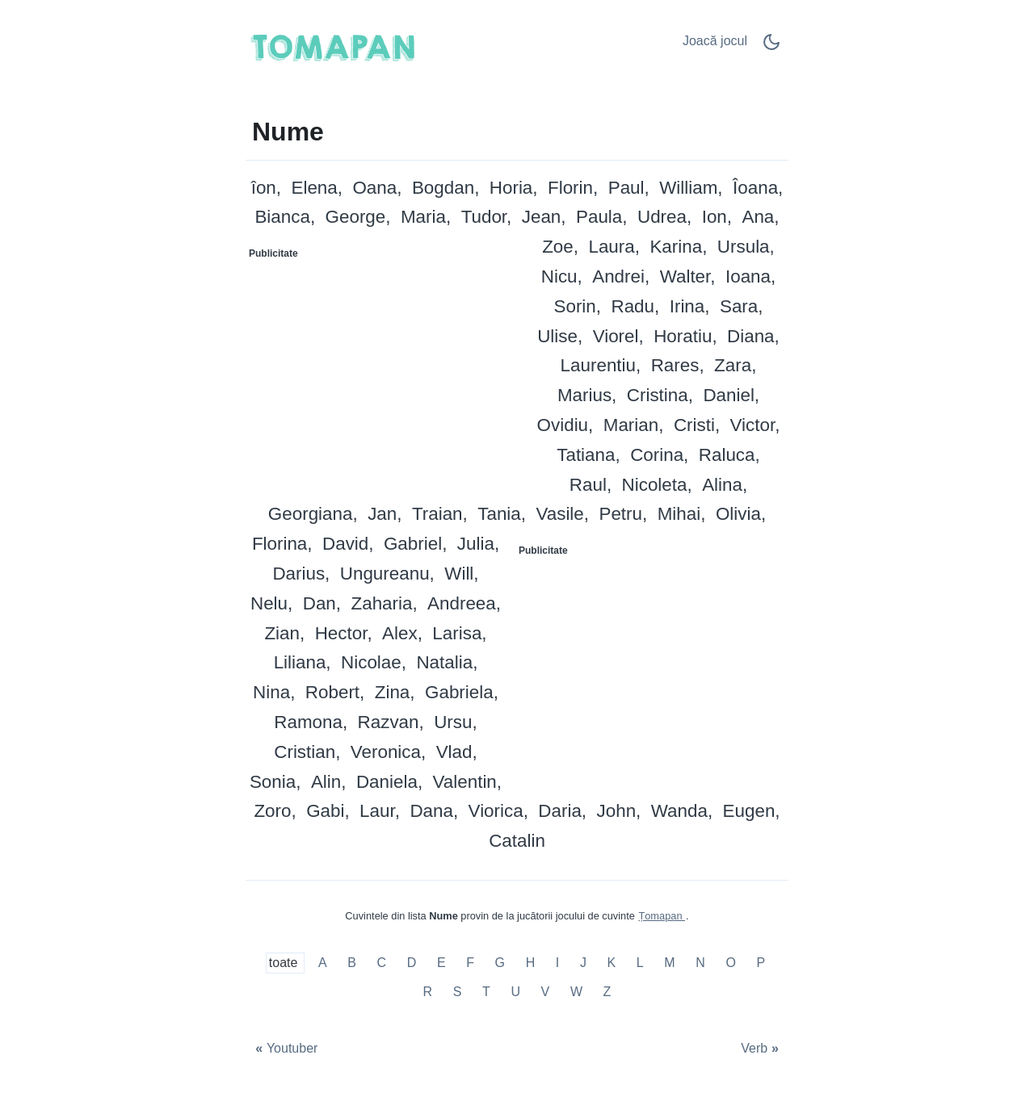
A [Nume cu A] (322, 963)
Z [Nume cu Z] (607, 992)
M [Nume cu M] (669, 963)
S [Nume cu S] (457, 992)
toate (285, 963)
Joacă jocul (715, 41)
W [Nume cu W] (576, 992)
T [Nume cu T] (486, 992)
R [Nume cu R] (428, 992)
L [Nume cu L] (640, 963)
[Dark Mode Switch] (771, 47)
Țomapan (661, 916)
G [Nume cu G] (500, 963)
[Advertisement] (382, 367)
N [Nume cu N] (700, 963)
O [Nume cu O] (730, 963)
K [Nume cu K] (611, 963)
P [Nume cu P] (760, 963)
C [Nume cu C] (382, 963)
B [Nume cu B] (351, 963)
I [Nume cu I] (557, 963)
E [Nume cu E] (441, 963)
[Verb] (761, 1049)
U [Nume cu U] (515, 992)
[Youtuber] (285, 1049)
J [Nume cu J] (583, 963)
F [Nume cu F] (470, 963)
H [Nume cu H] (531, 963)
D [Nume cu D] (412, 963)
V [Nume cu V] (545, 992)
